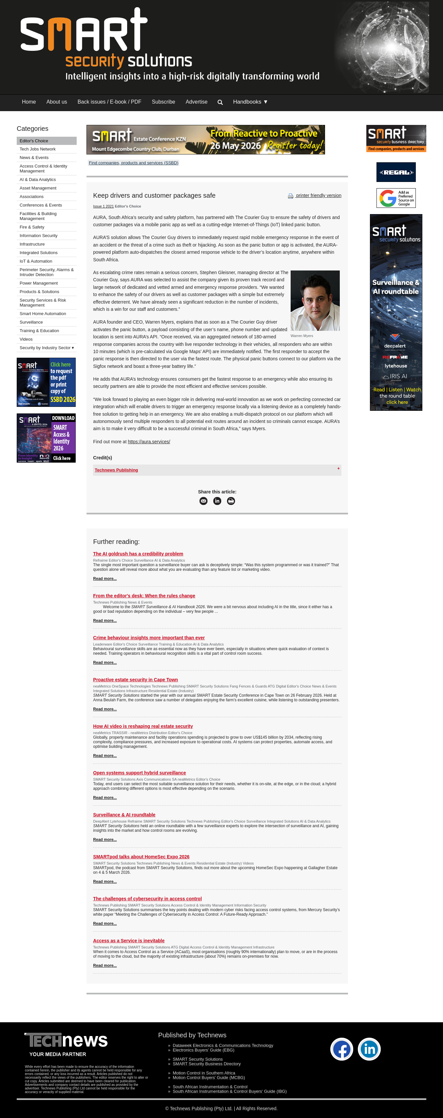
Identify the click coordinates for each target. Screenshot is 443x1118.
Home (29, 102)
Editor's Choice (34, 140)
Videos (26, 339)
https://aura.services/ (149, 441)
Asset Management (38, 188)
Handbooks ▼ (250, 102)
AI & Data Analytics (38, 179)
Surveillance (31, 322)
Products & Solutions (39, 291)
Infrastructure (32, 244)
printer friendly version (313, 195)
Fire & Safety (32, 227)
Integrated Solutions (39, 252)
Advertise (197, 102)
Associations (32, 196)
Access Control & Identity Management (43, 168)
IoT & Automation (36, 261)
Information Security (39, 235)
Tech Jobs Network (38, 149)
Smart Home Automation (43, 313)
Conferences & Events (41, 205)
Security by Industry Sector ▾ (47, 347)
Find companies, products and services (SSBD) (133, 162)
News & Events (34, 157)
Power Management (39, 283)
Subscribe (163, 102)
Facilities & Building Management (38, 216)
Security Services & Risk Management (43, 303)
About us (57, 102)
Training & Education (39, 330)
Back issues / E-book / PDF (110, 102)
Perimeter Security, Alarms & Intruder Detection (47, 272)
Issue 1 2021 (103, 206)
